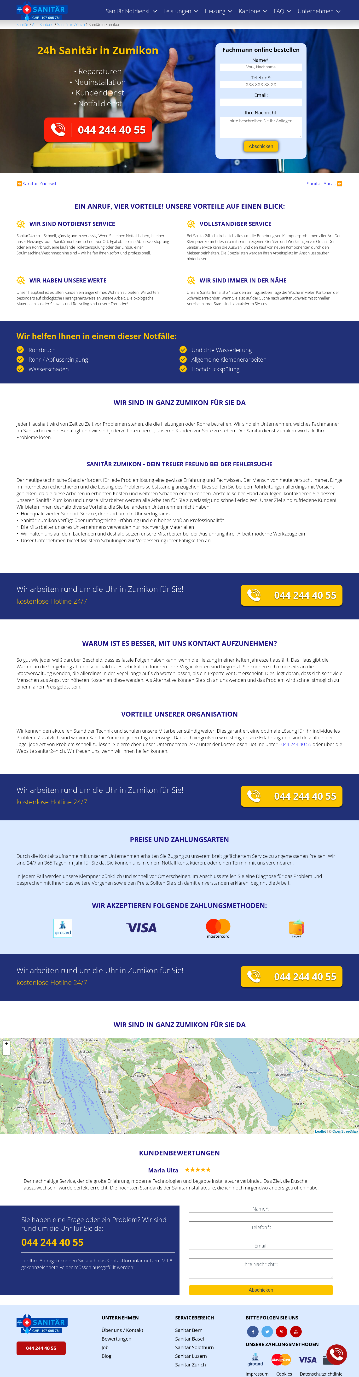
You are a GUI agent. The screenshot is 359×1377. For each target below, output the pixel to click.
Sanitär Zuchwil (39, 183)
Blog (106, 1356)
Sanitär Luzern (191, 1356)
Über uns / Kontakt (122, 1330)
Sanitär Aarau (321, 183)
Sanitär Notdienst (128, 11)
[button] (6, 1044)
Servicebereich (194, 1317)
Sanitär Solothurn (194, 1347)
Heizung (215, 11)
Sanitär (22, 24)
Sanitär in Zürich (71, 24)
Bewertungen (116, 1339)
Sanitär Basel (189, 1339)
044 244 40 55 (112, 129)
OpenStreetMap (345, 1131)
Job (105, 1347)
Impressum (257, 1374)
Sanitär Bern (189, 1330)
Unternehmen (120, 1317)
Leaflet (320, 1131)
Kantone (249, 11)
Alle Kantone (42, 24)
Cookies (284, 1374)
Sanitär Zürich (190, 1364)
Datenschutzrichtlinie (321, 1374)
